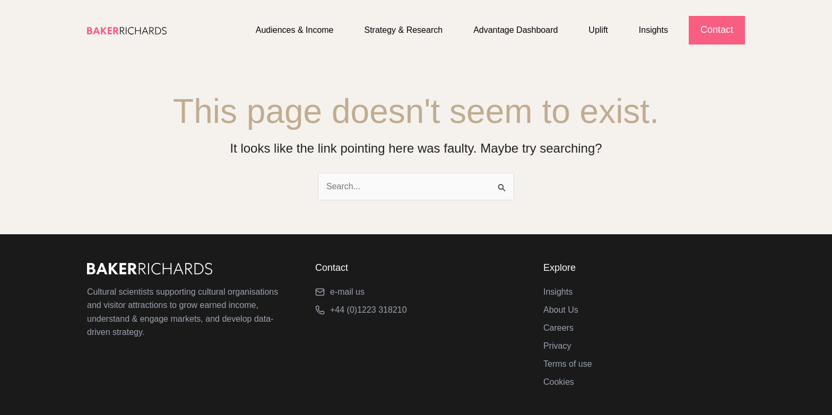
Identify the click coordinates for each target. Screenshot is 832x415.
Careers (558, 327)
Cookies (558, 381)
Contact (716, 29)
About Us (560, 309)
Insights (655, 29)
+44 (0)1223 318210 (368, 309)
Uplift (602, 29)
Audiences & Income (309, 29)
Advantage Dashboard (523, 29)
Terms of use (567, 363)
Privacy (557, 345)
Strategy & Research (415, 29)
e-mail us (347, 291)
